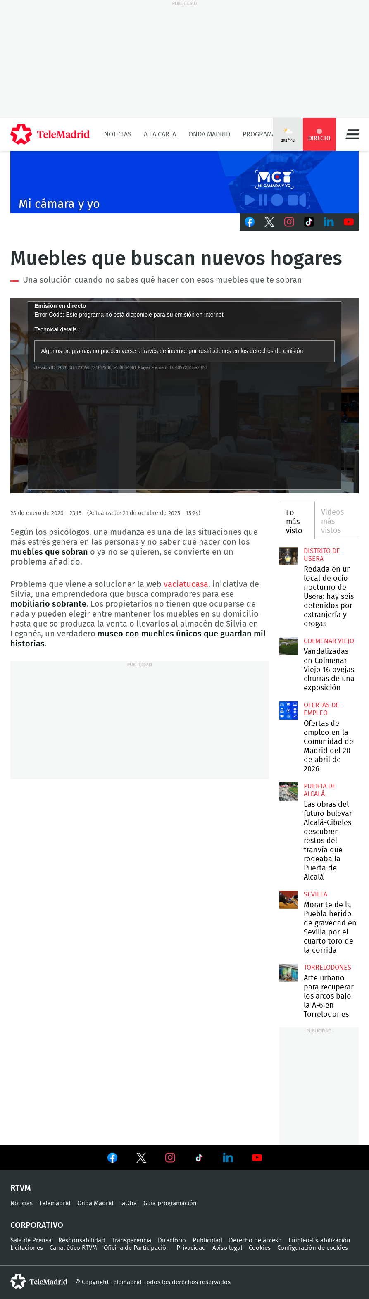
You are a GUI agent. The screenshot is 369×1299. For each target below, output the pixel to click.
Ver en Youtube (257, 1157)
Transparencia (131, 1240)
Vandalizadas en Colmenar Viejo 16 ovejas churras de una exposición (288, 646)
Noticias (117, 134)
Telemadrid (55, 1203)
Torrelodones (327, 967)
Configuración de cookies (312, 1248)
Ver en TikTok (199, 1159)
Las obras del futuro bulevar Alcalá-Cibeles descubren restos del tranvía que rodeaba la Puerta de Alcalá (288, 791)
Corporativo (36, 1225)
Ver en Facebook (112, 1159)
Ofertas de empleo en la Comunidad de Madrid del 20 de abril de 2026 (288, 710)
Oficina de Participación (137, 1248)
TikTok (309, 222)
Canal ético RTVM (73, 1248)
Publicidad (207, 1240)
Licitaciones (26, 1248)
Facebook (249, 222)
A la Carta (160, 134)
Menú (352, 134)
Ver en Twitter (141, 1159)
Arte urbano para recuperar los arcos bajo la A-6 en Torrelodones (288, 973)
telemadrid (38, 1281)
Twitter (269, 222)
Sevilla (315, 894)
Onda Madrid (209, 134)
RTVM (20, 1188)
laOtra (128, 1203)
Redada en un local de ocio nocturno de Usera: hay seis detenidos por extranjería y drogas (288, 556)
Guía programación (170, 1203)
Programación (266, 134)
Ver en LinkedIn (228, 1157)
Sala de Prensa (31, 1240)
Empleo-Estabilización (319, 1240)
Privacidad (191, 1248)
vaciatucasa (186, 584)
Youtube (349, 222)
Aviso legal (227, 1248)
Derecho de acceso (255, 1240)
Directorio (172, 1240)
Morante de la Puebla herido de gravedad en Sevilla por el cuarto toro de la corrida (288, 900)
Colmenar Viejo (329, 641)
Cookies (260, 1248)
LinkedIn (329, 222)
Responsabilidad (81, 1240)
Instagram (289, 222)
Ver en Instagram (170, 1157)
